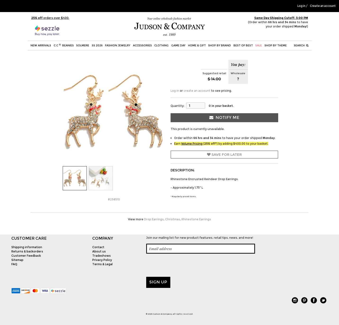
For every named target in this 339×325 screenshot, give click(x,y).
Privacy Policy (102, 260)
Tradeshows (101, 255)
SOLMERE (82, 45)
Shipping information (26, 247)
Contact (98, 247)
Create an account (323, 6)
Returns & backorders (27, 251)
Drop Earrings (154, 219)
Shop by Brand (219, 45)
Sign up (158, 282)
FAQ (14, 264)
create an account (197, 90)
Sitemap (17, 260)
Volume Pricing (192, 143)
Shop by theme (275, 45)
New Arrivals (41, 45)
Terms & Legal (102, 264)
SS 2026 (97, 45)
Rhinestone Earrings (196, 219)
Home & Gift (197, 45)
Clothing (161, 45)
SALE (258, 45)
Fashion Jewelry (117, 45)
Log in (301, 6)
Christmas (172, 219)
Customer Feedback (26, 255)
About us (99, 251)
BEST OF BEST (243, 45)
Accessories (142, 45)
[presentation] (182, 265)
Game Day (178, 45)
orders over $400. (50, 18)
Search (301, 45)
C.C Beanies (64, 45)
